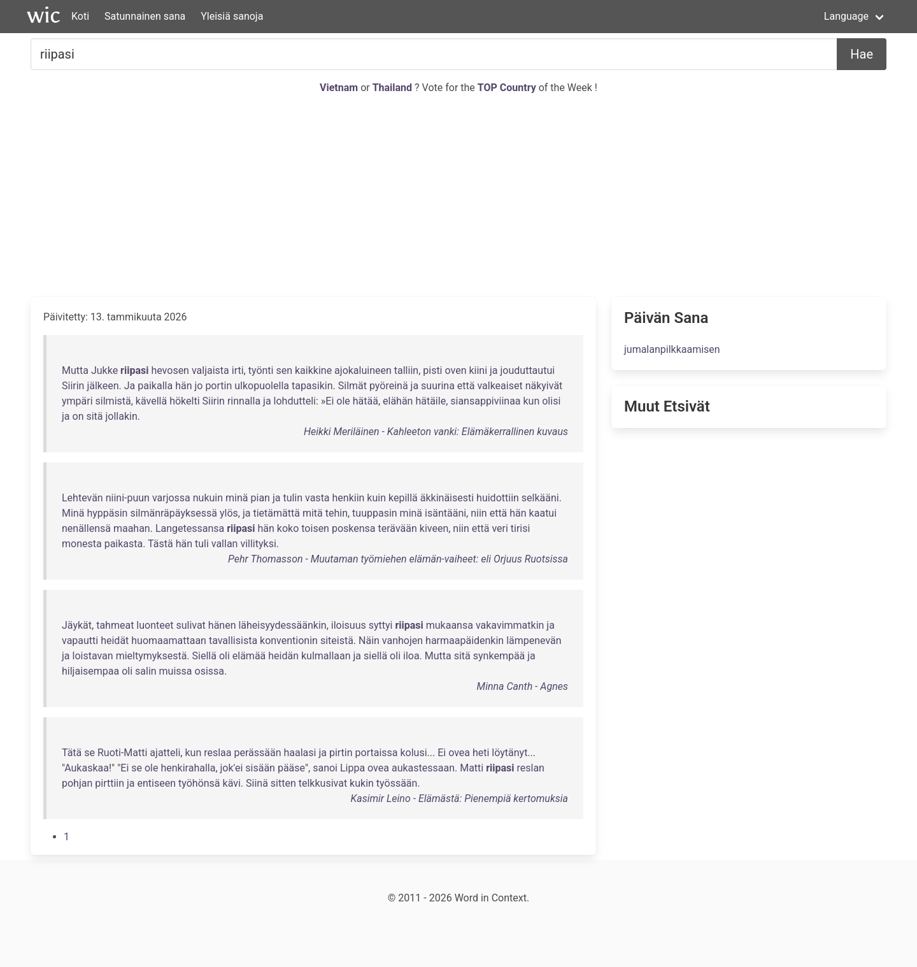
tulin (292, 498)
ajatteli (165, 753)
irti (238, 370)
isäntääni (445, 513)
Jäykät (77, 625)
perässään (257, 753)
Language (846, 16)
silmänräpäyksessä (173, 513)
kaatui (543, 513)
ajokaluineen (363, 370)
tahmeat (115, 625)
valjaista (210, 370)
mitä (312, 513)
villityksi (258, 544)
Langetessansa (189, 528)
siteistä (336, 640)
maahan (131, 528)
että (466, 386)
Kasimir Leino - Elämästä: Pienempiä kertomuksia (459, 798)
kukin (362, 783)
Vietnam (340, 88)
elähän (398, 401)
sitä (94, 416)
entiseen (157, 783)
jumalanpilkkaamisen (672, 349)
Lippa (352, 768)
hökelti (184, 401)
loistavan (93, 656)
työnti (261, 370)
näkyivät (544, 386)
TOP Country (507, 88)
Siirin (73, 386)
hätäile (430, 401)
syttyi (381, 625)
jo (198, 386)
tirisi (520, 528)
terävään (397, 528)
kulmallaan (326, 656)
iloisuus (348, 625)
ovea (459, 753)
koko (288, 528)
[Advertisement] (458, 196)
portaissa (376, 753)
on (78, 416)
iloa (411, 656)
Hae (861, 54)
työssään (397, 783)
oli (224, 656)
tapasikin (312, 386)
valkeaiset (499, 386)
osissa (210, 671)
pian (260, 498)
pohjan (77, 783)
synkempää (499, 656)
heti (481, 753)
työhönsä (199, 783)
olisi (551, 401)
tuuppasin (374, 513)
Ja (130, 386)
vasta (317, 498)
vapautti (80, 640)
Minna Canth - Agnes (522, 686)
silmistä (113, 401)
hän (183, 386)
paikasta (123, 544)
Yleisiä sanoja (232, 16)
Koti (80, 16)
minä (236, 498)
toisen (315, 528)
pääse (291, 768)
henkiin (348, 498)
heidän (283, 656)
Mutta (75, 370)
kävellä (151, 401)
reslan (530, 768)
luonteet (154, 625)
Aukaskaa (86, 768)
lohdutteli (295, 401)
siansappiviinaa (485, 401)
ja (494, 370)
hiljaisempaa (90, 671)
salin (146, 671)
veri (500, 528)
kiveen (434, 528)
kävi (232, 783)
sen (284, 370)
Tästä (160, 544)
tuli (202, 544)
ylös (229, 513)
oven (455, 370)
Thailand (394, 88)
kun (531, 401)
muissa (175, 671)
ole (343, 401)
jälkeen (102, 386)
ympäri (77, 401)
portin (218, 386)
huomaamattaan (168, 640)
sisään (260, 768)
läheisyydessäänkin (282, 625)
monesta (82, 544)
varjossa (171, 498)
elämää (249, 656)
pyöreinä (388, 386)
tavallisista (233, 640)
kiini (478, 370)
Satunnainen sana (144, 16)
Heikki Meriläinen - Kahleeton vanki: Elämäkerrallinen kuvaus (436, 432)
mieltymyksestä (151, 656)
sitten (283, 783)
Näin (369, 640)
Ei (329, 401)
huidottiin (497, 498)
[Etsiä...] (434, 54)
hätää (365, 401)
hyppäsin (107, 513)
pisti (432, 370)
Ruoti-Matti (122, 753)
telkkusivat (323, 783)
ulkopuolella (261, 386)
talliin (406, 370)
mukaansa (449, 625)
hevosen (170, 370)
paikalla (155, 386)
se (89, 753)
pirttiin (109, 783)
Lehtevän (82, 498)
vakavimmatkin (510, 625)
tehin (336, 513)
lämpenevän (533, 640)
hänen (222, 625)
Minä (73, 513)
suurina (438, 386)
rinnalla (243, 401)
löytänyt (509, 753)
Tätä (72, 753)
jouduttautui (528, 370)
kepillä (403, 498)
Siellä (204, 656)
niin (479, 513)
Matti (471, 768)
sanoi (325, 768)
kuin (376, 498)
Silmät (352, 386)
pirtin (341, 753)
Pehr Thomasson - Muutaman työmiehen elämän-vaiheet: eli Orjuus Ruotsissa (398, 559)
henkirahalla (187, 768)
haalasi (299, 753)
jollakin (122, 416)
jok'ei (231, 768)
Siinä (257, 783)
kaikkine (313, 370)
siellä (375, 656)
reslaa (217, 753)
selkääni (540, 498)
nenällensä (86, 528)
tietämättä (276, 513)
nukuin (208, 498)
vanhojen (402, 640)
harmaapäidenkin (464, 640)
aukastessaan (423, 768)
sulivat (190, 625)
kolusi (413, 753)
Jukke (104, 370)
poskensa (354, 528)
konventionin (289, 640)
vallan (224, 544)
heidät (115, 640)
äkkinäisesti (447, 498)
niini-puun (128, 498)
